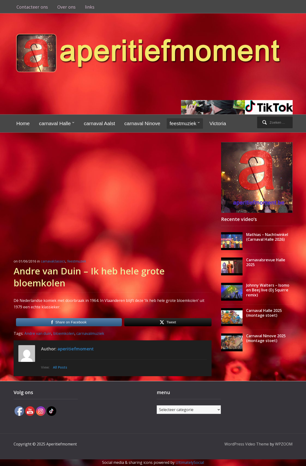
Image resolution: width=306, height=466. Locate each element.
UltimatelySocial (190, 462)
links (89, 7)
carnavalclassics (53, 261)
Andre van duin (37, 333)
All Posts (60, 367)
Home (23, 123)
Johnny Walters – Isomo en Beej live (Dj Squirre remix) (267, 290)
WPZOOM (284, 444)
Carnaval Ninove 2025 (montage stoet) (266, 338)
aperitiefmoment (75, 349)
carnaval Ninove (142, 123)
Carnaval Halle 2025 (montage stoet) (264, 313)
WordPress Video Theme (246, 444)
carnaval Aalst (99, 123)
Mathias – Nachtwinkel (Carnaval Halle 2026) (267, 237)
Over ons (66, 7)
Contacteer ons (32, 7)
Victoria (217, 123)
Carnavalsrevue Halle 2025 (265, 262)
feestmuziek (183, 123)
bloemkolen (63, 333)
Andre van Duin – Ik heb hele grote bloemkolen (89, 277)
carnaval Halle (55, 123)
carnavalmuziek (90, 333)
